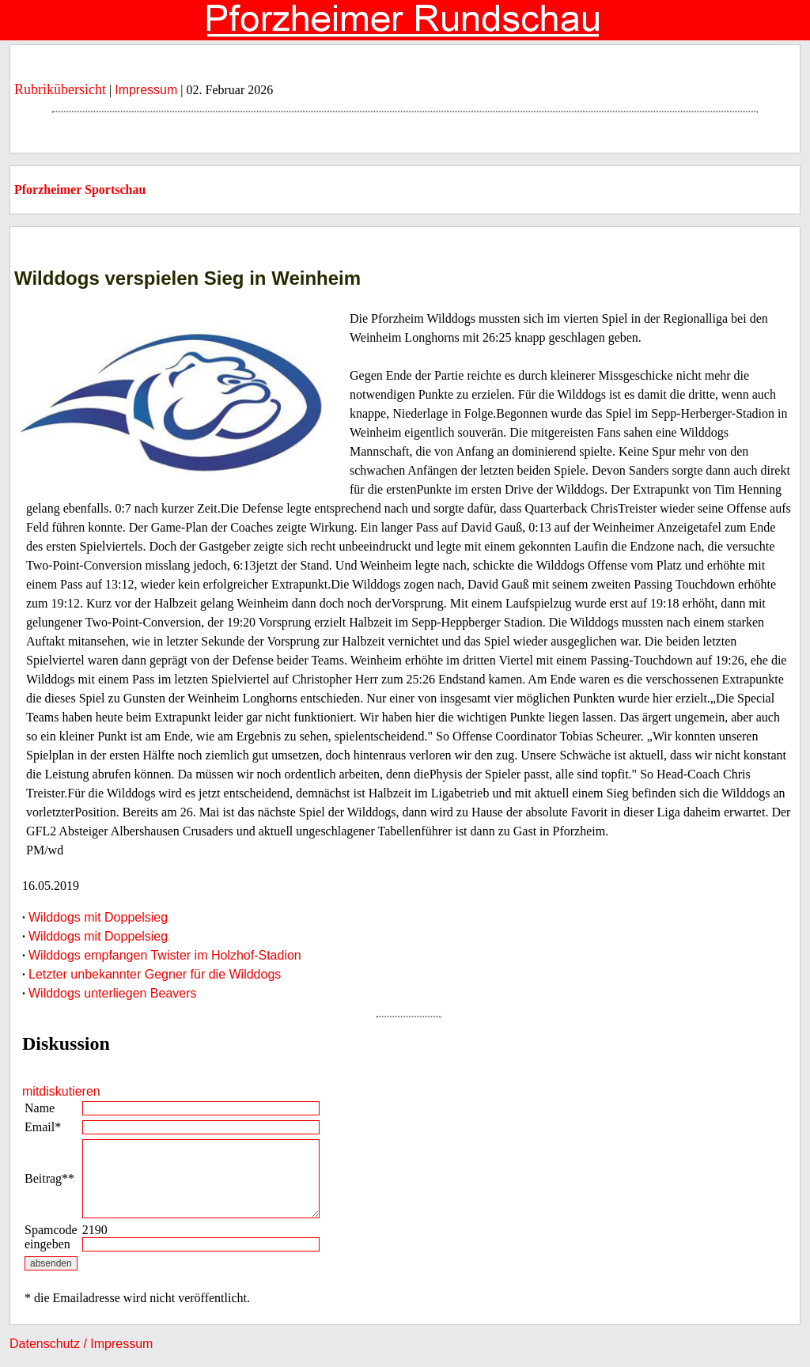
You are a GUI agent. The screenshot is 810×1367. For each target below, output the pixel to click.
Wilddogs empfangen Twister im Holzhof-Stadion (164, 955)
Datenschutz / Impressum (81, 1343)
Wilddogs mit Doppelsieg (98, 917)
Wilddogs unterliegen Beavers (112, 993)
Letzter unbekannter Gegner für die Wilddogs (154, 974)
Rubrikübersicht (60, 89)
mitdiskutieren (61, 1091)
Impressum (146, 90)
